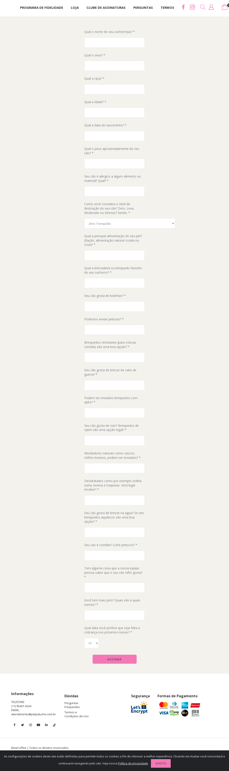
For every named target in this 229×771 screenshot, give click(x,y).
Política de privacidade (133, 763)
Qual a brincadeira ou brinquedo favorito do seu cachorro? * (113, 270)
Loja (75, 7)
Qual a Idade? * (95, 102)
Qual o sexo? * (94, 55)
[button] (203, 7)
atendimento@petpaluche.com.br (33, 714)
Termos (167, 7)
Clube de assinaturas (106, 7)
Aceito (161, 763)
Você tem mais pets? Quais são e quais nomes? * (112, 602)
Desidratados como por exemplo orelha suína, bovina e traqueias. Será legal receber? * (112, 485)
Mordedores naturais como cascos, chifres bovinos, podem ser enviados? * (112, 455)
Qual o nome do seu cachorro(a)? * (109, 32)
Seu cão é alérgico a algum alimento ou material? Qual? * (112, 178)
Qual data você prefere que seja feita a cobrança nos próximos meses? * (112, 630)
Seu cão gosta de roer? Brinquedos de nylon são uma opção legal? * (111, 427)
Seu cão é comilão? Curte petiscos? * (110, 545)
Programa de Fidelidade (41, 7)
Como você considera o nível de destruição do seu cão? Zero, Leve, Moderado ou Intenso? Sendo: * (109, 208)
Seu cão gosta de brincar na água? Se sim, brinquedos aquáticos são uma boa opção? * (114, 517)
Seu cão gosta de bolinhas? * (105, 296)
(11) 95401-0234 (21, 706)
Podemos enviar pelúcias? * (104, 319)
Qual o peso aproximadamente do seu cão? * (111, 151)
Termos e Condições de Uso (76, 714)
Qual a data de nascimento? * (105, 125)
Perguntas (143, 7)
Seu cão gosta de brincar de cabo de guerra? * (110, 372)
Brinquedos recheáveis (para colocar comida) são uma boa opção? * (110, 344)
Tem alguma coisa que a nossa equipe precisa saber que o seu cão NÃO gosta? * (113, 572)
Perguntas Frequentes (72, 705)
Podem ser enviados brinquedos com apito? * (110, 400)
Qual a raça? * (94, 78)
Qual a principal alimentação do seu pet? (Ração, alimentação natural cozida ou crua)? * (113, 240)
